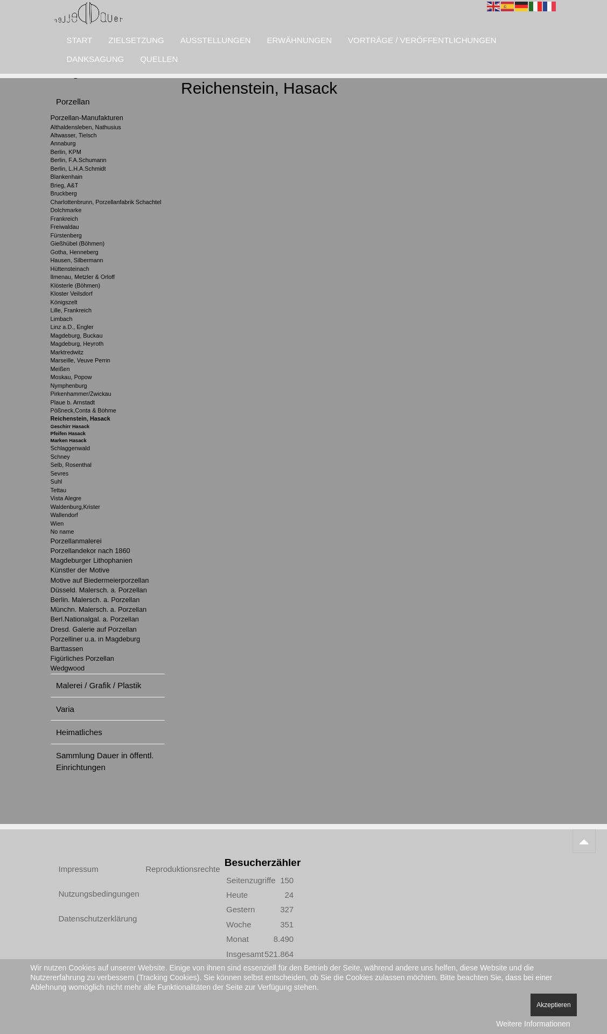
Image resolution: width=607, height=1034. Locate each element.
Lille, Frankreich (71, 310)
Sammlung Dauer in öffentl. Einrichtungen (105, 761)
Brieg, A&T (65, 185)
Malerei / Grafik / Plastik (98, 685)
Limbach (62, 319)
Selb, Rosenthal (71, 465)
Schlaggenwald (70, 448)
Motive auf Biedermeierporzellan (100, 580)
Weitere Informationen (533, 1023)
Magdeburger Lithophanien (91, 560)
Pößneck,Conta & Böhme (83, 410)
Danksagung (95, 59)
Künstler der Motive (80, 570)
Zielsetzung (136, 40)
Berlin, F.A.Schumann (79, 160)
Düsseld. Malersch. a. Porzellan (99, 590)
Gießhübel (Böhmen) (78, 243)
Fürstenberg (66, 235)
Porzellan (73, 101)
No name (62, 531)
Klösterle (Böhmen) (76, 285)
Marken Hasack (69, 440)
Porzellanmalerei (76, 541)
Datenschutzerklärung (90, 918)
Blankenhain (67, 176)
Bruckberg (64, 193)
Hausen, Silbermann (77, 260)
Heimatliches (79, 732)
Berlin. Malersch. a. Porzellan (95, 600)
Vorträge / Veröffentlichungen (422, 40)
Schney (60, 456)
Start (80, 40)
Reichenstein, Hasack (80, 418)
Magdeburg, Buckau (77, 335)
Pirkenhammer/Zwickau (81, 393)
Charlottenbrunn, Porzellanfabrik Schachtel (106, 202)
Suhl (56, 481)
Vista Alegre (66, 498)
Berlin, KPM (66, 152)
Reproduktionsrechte (176, 869)
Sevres (60, 473)
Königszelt (64, 302)
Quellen (159, 59)
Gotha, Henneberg (75, 252)
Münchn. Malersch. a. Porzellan (99, 609)
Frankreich (64, 218)
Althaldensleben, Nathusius (86, 127)
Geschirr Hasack (70, 426)
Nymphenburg (69, 385)
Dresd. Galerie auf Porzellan (94, 629)
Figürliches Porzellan (82, 658)
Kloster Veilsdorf (72, 293)
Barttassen (67, 649)
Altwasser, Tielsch (74, 135)
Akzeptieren (553, 1005)
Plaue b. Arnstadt (73, 402)
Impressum (79, 869)
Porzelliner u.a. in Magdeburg (96, 639)
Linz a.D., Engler (72, 327)
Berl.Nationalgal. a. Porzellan (95, 619)
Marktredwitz (67, 352)
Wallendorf (64, 515)
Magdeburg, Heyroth (77, 343)
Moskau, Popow (71, 377)
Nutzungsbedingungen (90, 893)
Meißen (60, 369)
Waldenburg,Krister (75, 507)
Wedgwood (68, 668)
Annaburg (63, 143)
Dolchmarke (66, 210)
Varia (65, 709)
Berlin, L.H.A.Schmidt (78, 168)
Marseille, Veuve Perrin (80, 360)
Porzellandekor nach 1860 (90, 551)
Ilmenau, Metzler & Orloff (83, 277)
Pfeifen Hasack (68, 433)
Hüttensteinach (70, 269)
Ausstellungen (215, 40)
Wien (57, 523)
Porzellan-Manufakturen (87, 118)
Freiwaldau (65, 226)
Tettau (59, 490)
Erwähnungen (299, 40)
